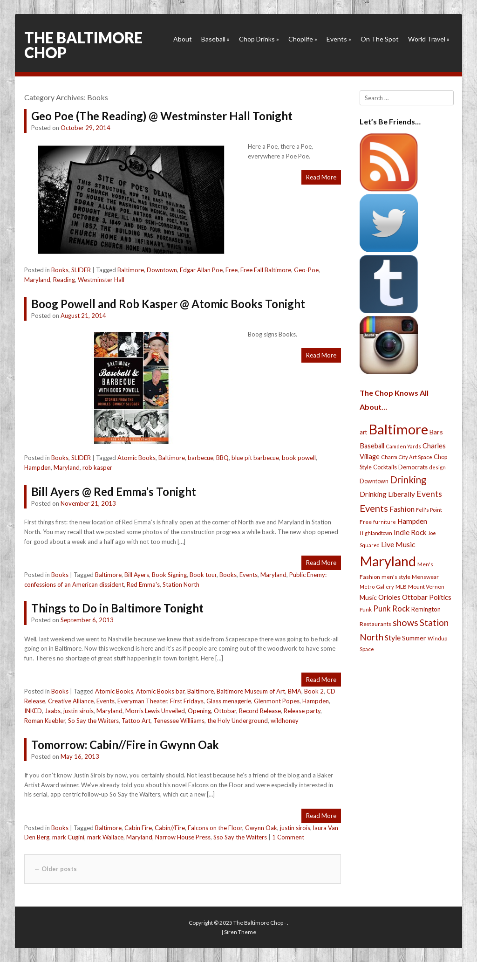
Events (339, 39)
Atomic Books (136, 457)
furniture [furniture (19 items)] (384, 522)
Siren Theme (240, 931)
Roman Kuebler (44, 720)
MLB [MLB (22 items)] (401, 587)
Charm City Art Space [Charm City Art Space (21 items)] (406, 457)
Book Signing (169, 574)
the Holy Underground (237, 720)
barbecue (200, 457)
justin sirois (78, 711)
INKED (33, 711)
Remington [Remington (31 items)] (426, 609)
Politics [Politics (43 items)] (440, 597)
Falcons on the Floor (215, 827)
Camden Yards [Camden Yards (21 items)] (403, 446)
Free (231, 270)
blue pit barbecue (255, 457)
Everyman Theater (142, 701)
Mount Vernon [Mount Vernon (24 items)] (426, 586)
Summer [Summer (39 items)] (414, 638)
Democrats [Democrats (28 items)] (413, 467)
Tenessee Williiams (178, 720)
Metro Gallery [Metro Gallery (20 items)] (377, 587)
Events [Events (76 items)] (429, 494)
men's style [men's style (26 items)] (396, 576)
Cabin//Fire (170, 827)
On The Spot (380, 39)
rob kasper (97, 467)
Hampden (37, 467)
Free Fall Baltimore (265, 270)
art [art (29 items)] (363, 432)
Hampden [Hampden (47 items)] (412, 521)
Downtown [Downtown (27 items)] (374, 481)
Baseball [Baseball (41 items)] (372, 446)
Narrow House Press (183, 837)
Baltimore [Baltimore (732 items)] (398, 429)
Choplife (302, 39)
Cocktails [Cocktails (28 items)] (385, 467)
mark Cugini (68, 837)
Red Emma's (143, 584)
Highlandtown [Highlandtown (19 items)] (376, 533)
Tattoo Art (136, 720)
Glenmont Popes (277, 701)
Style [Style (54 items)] (393, 637)
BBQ (222, 457)
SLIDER (81, 270)
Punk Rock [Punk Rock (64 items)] (391, 608)
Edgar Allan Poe (201, 270)
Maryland (37, 279)
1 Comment (288, 837)
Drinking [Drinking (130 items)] (408, 479)
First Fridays (187, 701)
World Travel (429, 39)
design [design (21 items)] (437, 467)
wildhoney (285, 720)
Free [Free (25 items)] (366, 521)
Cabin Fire (138, 827)
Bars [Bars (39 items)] (436, 432)
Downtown (162, 270)
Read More (321, 177)
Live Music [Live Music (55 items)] (398, 544)
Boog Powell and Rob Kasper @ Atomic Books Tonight (168, 303)
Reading (64, 279)
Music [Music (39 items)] (368, 597)
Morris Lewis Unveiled (155, 711)
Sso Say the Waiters (240, 837)
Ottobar (225, 711)
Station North (181, 584)
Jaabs (53, 711)
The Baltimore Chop (83, 45)
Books (59, 270)
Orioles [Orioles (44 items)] (389, 597)
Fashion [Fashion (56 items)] (402, 508)
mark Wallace (105, 837)
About (182, 39)
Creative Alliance (71, 701)
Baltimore (130, 270)
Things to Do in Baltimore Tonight (117, 608)
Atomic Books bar (160, 691)
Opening (199, 711)
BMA (294, 691)
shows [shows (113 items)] (405, 622)
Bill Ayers (136, 574)
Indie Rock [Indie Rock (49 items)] (410, 532)
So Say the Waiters (93, 720)
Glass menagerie (228, 701)
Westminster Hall (101, 279)
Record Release (260, 711)
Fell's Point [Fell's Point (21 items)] (429, 510)
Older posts (55, 869)
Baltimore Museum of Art (251, 691)
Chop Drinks (259, 39)
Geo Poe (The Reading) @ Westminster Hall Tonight (162, 116)
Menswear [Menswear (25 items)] (425, 576)
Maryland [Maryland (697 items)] (388, 561)
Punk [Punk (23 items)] (366, 609)
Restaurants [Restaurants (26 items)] (375, 623)
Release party (302, 711)
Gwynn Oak (261, 827)
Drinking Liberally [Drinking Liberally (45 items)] (387, 494)
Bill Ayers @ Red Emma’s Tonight (113, 491)
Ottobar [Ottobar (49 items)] (415, 597)
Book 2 (314, 691)
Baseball (215, 39)
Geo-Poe (306, 270)
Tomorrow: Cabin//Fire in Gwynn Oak (125, 744)
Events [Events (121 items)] (374, 508)
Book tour (203, 574)
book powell (299, 457)
